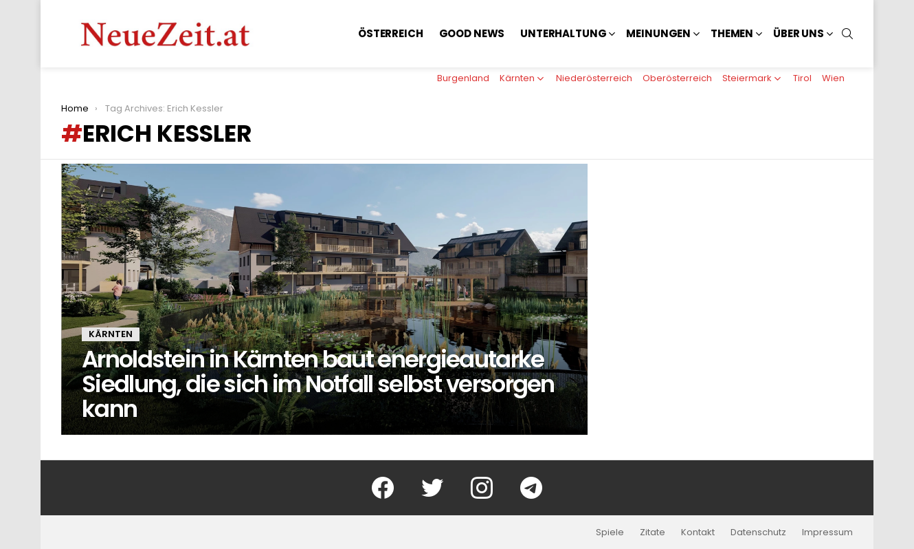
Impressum (827, 532)
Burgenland (463, 78)
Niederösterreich (594, 78)
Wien (833, 78)
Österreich (390, 33)
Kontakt (698, 532)
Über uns (798, 33)
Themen (732, 33)
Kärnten (517, 78)
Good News (472, 33)
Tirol (802, 78)
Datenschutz (758, 532)
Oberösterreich (677, 78)
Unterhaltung (563, 33)
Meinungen (658, 33)
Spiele (610, 532)
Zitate (652, 532)
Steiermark (747, 78)
